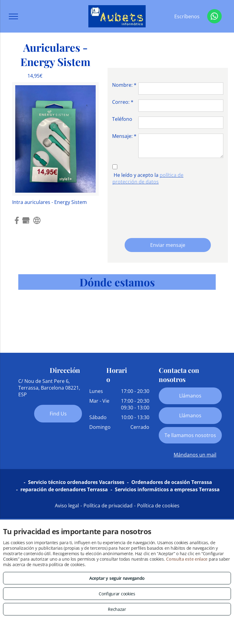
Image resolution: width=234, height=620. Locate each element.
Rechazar (117, 609)
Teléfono (122, 119)
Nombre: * (124, 85)
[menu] (13, 16)
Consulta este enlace (186, 559)
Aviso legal (67, 505)
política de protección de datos (147, 178)
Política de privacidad (108, 505)
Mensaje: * (124, 136)
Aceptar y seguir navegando (117, 578)
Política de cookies (158, 505)
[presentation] (137, 210)
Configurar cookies (117, 594)
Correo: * (122, 102)
